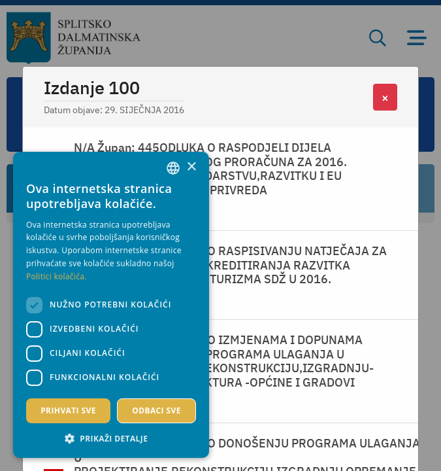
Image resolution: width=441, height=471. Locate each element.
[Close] (385, 97)
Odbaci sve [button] (156, 410)
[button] (111, 438)
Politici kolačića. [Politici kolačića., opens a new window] (56, 276)
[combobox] (173, 168)
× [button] (191, 167)
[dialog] (111, 305)
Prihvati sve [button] (68, 410)
